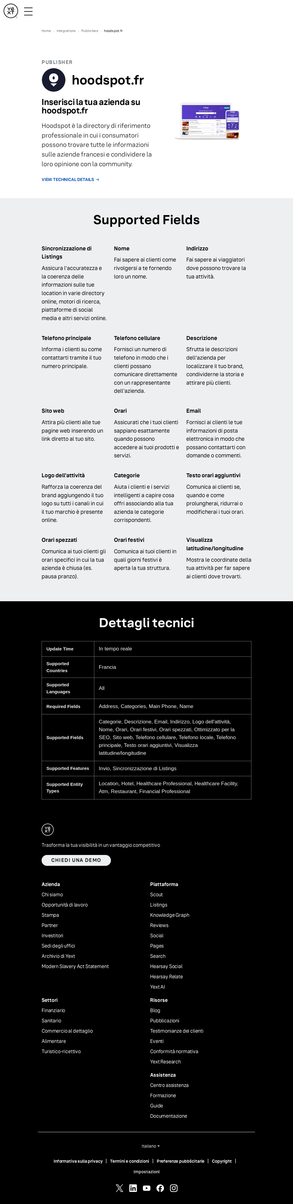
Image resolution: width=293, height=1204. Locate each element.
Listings (158, 905)
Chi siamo (52, 895)
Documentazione (168, 1116)
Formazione (163, 1096)
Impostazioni (147, 1171)
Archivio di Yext (58, 956)
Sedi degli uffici (58, 946)
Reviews (159, 926)
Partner (50, 926)
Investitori (52, 936)
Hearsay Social (166, 967)
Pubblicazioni (164, 1021)
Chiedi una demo (76, 860)
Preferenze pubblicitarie (181, 1161)
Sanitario (51, 1021)
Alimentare (54, 1041)
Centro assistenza (169, 1085)
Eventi (157, 1041)
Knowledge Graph (169, 915)
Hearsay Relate (166, 977)
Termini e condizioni (129, 1161)
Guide (156, 1106)
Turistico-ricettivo (61, 1052)
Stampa (50, 915)
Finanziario (53, 1011)
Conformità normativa (174, 1052)
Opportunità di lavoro (65, 905)
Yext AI (157, 987)
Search (157, 956)
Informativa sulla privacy (78, 1161)
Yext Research (165, 1062)
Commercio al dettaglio (67, 1031)
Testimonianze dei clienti (176, 1031)
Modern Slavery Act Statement (75, 967)
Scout (156, 895)
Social (156, 936)
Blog (155, 1011)
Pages (157, 946)
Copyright (222, 1161)
